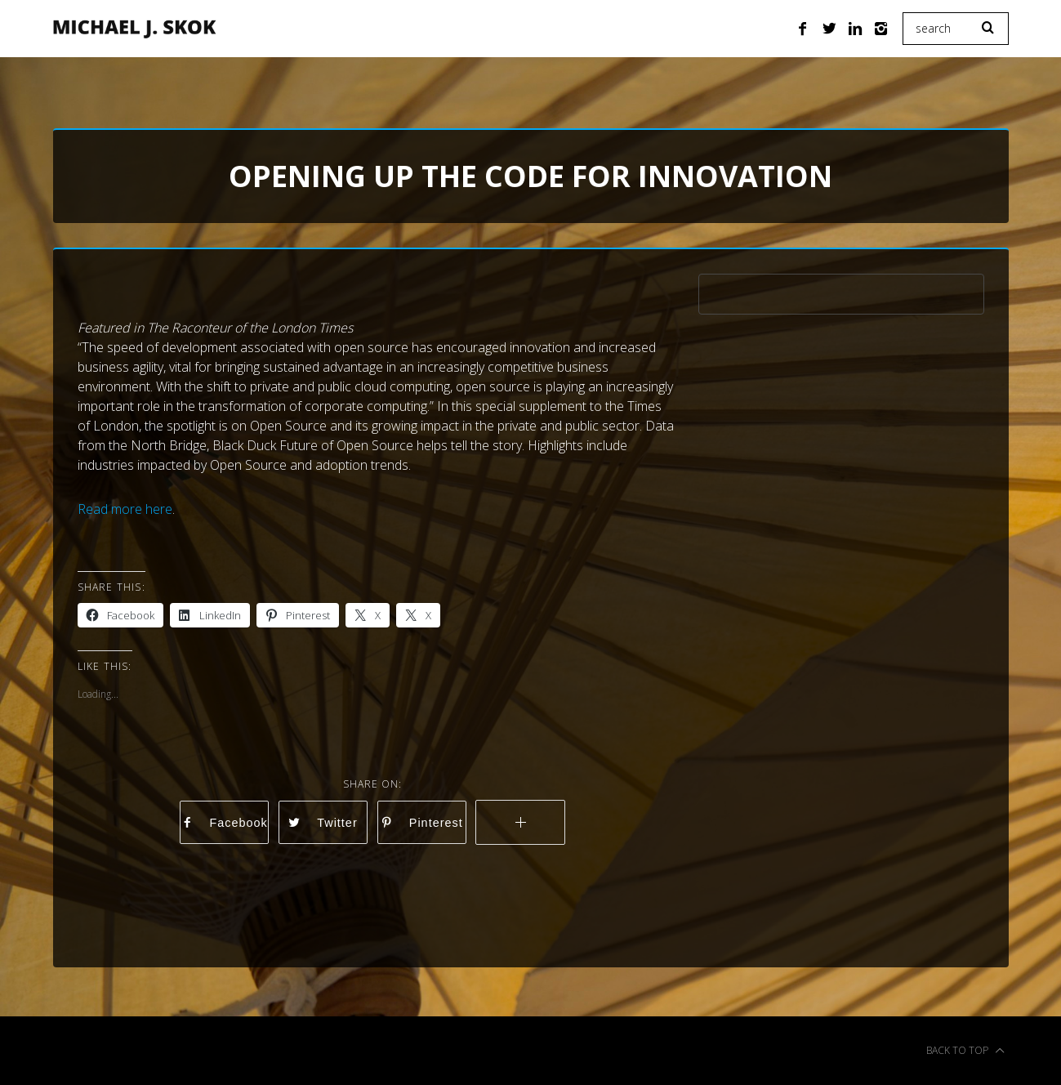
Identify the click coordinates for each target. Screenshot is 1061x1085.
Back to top (965, 1051)
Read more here (125, 509)
